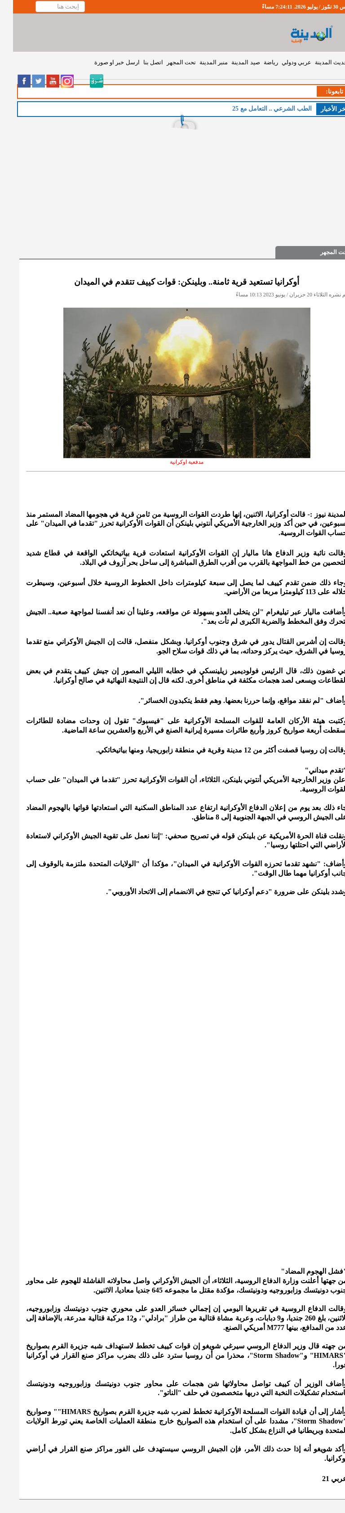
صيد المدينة (232, 62)
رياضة (258, 62)
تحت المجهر (168, 62)
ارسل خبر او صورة (104, 62)
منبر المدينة (200, 62)
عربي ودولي (283, 62)
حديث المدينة (318, 62)
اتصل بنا (140, 62)
